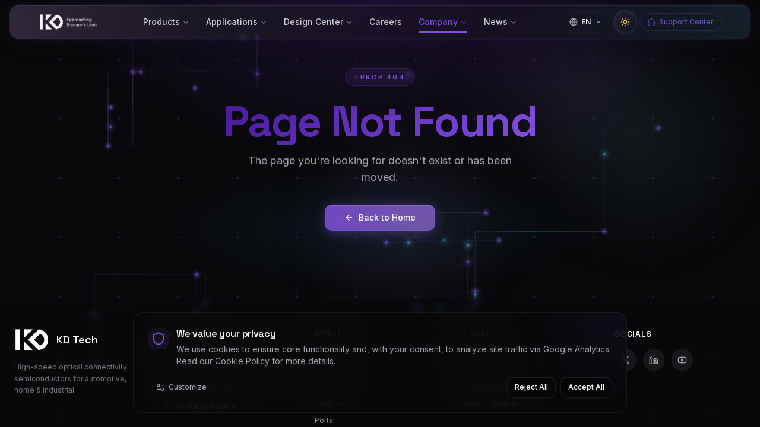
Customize (181, 387)
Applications (236, 22)
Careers (385, 22)
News (500, 22)
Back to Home (380, 217)
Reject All (531, 387)
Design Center (318, 22)
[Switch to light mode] (625, 22)
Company (443, 22)
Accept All (586, 387)
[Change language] (586, 22)
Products (166, 22)
